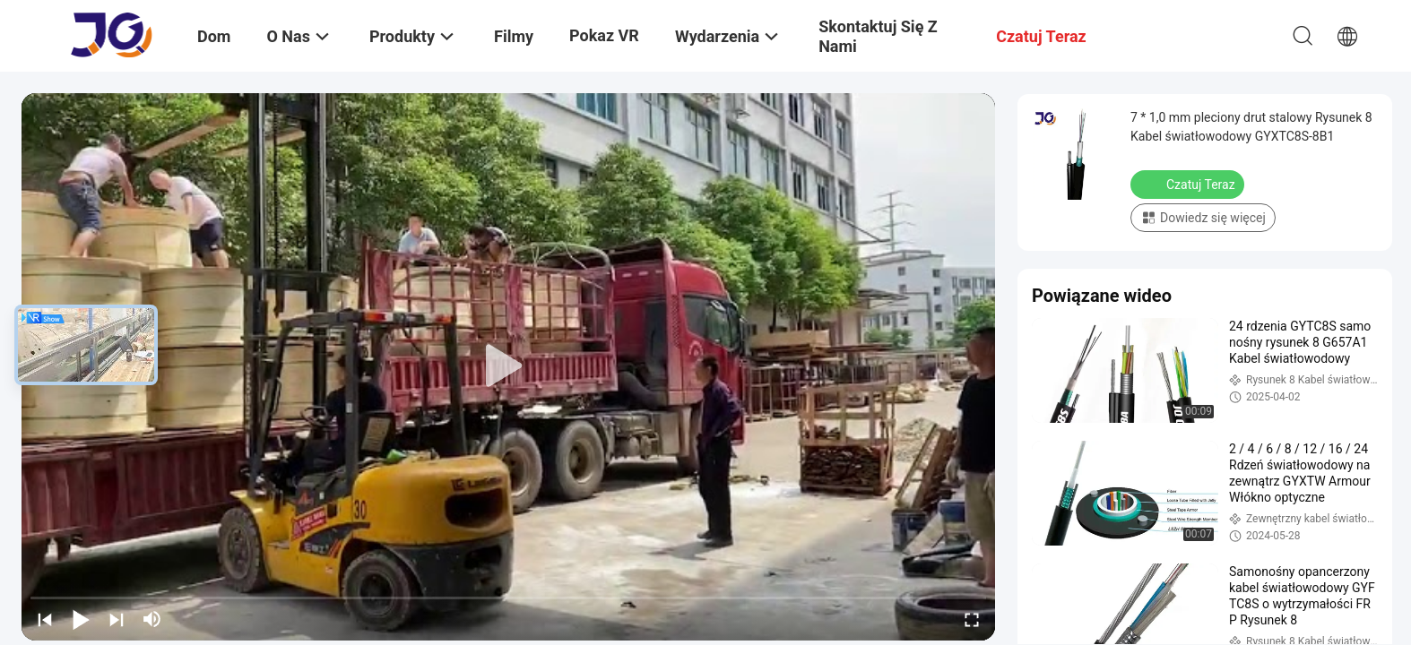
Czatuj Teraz (1189, 184)
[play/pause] (81, 619)
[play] (508, 366)
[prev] (45, 619)
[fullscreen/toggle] (972, 619)
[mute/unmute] (152, 619)
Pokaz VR (604, 35)
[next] (116, 619)
